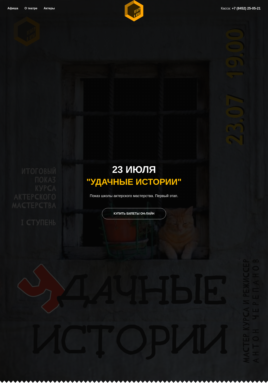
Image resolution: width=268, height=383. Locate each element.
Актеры (49, 8)
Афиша (12, 8)
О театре (31, 8)
